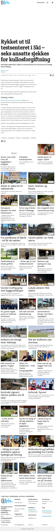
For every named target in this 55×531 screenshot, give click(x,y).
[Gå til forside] (5, 2)
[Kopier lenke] (53, 75)
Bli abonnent (41, 2)
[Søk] (47, 2)
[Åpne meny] (52, 2)
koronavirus (25, 138)
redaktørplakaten (6, 518)
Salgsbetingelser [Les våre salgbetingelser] (46, 516)
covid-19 (4, 138)
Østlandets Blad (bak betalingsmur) (11, 100)
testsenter (11, 138)
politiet (18, 138)
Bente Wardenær (47, 511)
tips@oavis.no (32, 510)
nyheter (33, 138)
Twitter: (32, 123)
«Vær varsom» (6, 522)
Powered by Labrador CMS (27, 529)
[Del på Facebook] (51, 75)
